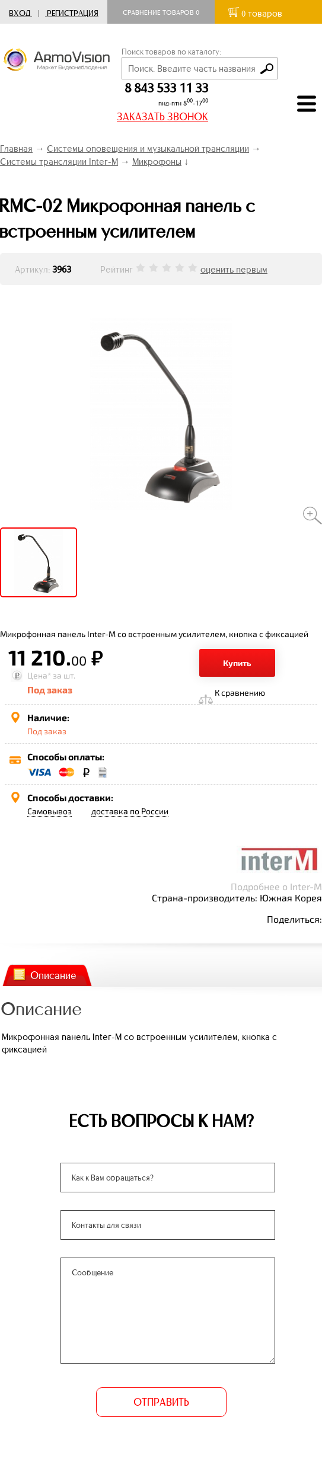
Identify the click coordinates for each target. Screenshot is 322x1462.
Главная (16, 148)
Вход (19, 13)
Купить (237, 663)
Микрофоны (156, 161)
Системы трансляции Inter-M (59, 161)
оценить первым (233, 269)
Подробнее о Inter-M (276, 886)
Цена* (39, 675)
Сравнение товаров (161, 12)
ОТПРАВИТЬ (161, 1402)
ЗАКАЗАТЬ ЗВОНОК (162, 116)
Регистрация (72, 13)
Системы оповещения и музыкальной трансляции (148, 148)
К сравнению (240, 692)
